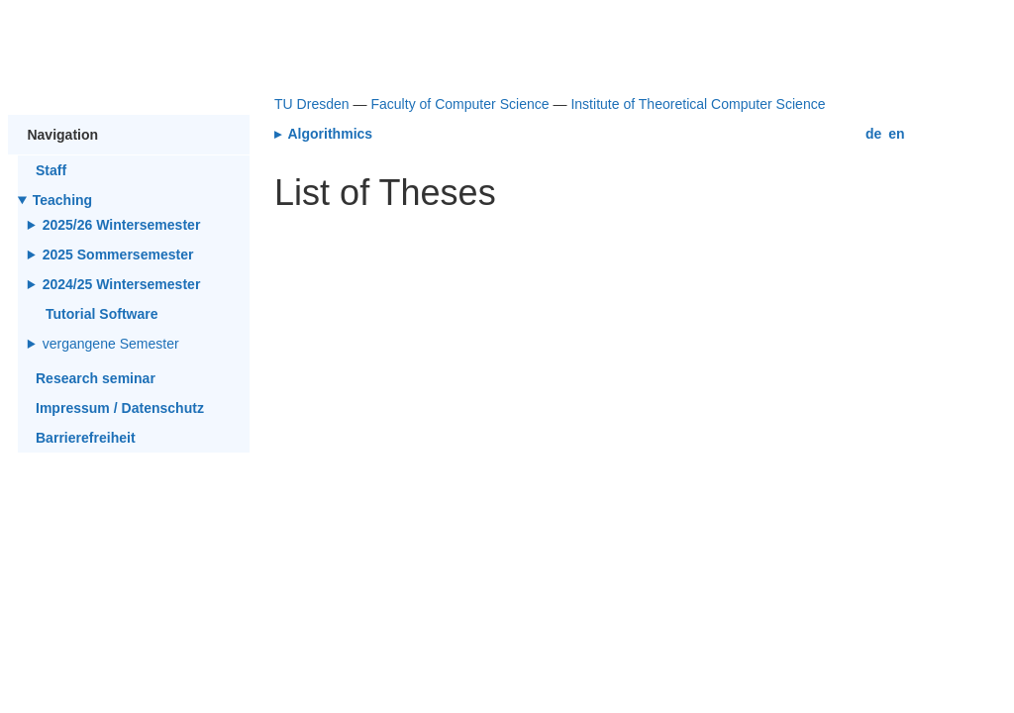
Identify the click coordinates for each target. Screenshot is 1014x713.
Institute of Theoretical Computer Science (697, 104)
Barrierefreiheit (86, 438)
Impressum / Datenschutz (120, 408)
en (896, 134)
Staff (51, 170)
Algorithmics (328, 134)
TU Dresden (312, 104)
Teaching (63, 200)
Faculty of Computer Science (459, 104)
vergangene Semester (112, 344)
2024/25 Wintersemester (122, 284)
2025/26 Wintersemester (122, 225)
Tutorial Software (102, 314)
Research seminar (95, 378)
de (873, 134)
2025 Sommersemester (118, 254)
